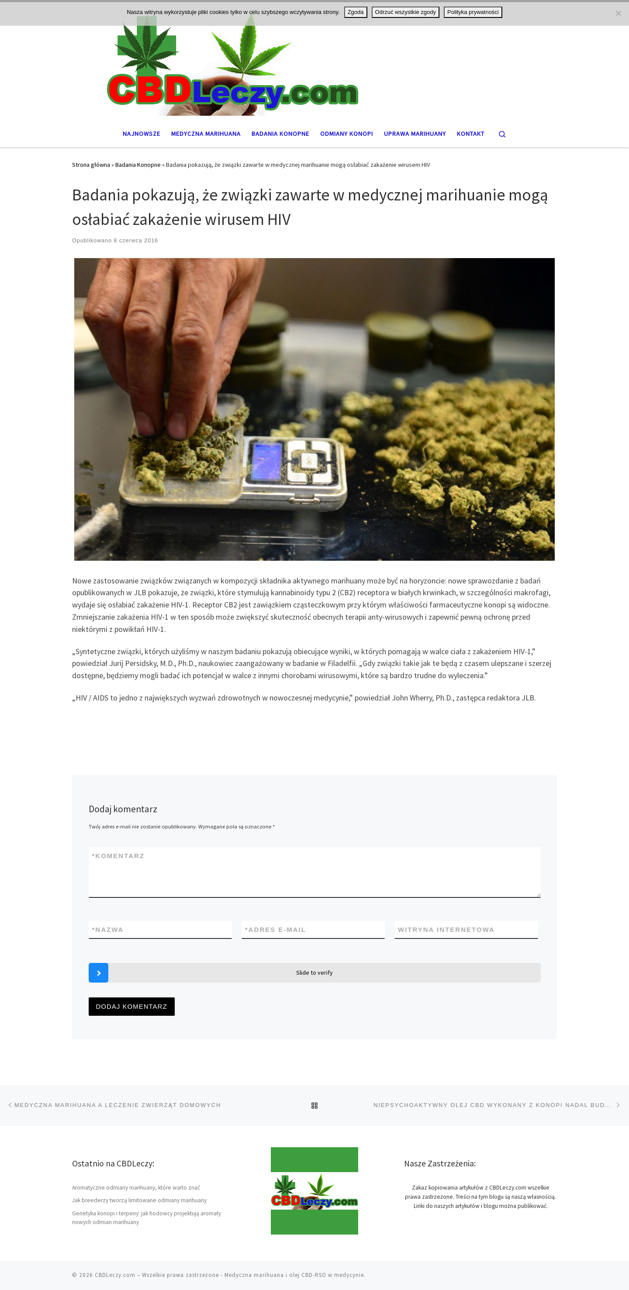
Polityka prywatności (473, 12)
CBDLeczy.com (115, 1275)
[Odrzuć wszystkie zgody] (618, 13)
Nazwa (108, 929)
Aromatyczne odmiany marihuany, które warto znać (136, 1187)
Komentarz (118, 856)
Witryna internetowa (446, 929)
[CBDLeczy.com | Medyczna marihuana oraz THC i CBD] (314, 60)
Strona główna (91, 165)
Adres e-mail (275, 929)
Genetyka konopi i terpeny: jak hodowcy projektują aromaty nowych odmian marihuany (146, 1218)
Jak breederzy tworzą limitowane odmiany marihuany (139, 1200)
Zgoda (356, 12)
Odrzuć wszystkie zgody (405, 12)
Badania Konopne (138, 165)
